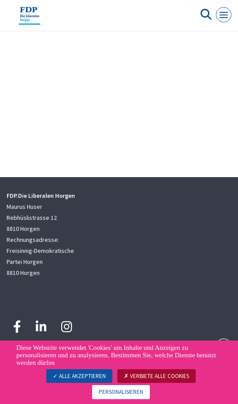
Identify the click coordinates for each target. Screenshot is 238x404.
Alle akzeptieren (79, 376)
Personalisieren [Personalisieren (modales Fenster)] (121, 392)
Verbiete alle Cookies (156, 376)
